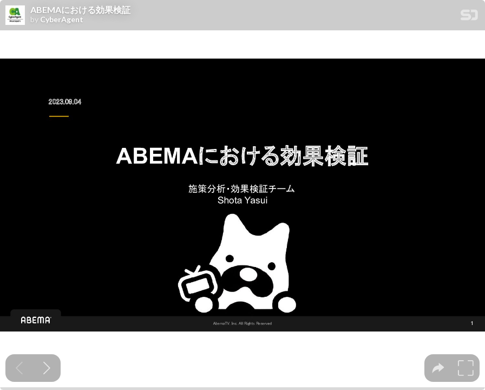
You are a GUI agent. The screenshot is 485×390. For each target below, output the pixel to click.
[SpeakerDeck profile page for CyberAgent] (15, 15)
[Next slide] (47, 368)
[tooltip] (438, 368)
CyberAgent (61, 19)
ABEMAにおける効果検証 (80, 9)
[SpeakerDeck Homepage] (469, 17)
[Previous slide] (19, 368)
